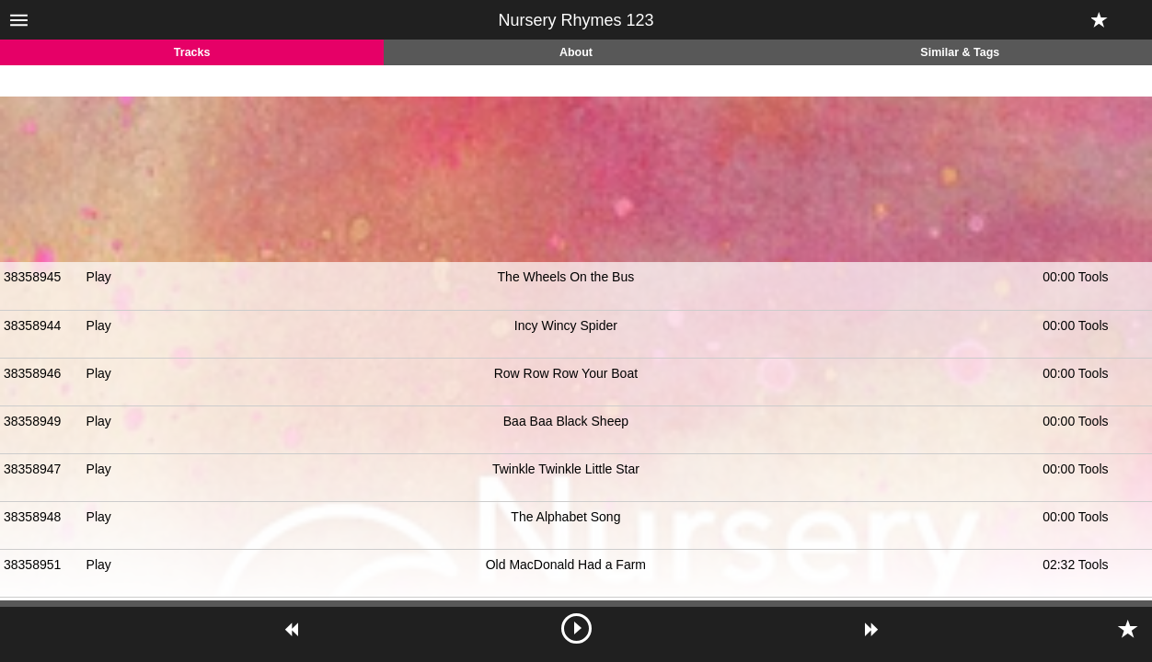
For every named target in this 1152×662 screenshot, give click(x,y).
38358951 (32, 564)
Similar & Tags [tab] (959, 52)
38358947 (32, 469)
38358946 (32, 373)
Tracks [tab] (192, 52)
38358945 (32, 276)
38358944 (32, 325)
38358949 (32, 421)
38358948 (32, 516)
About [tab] (576, 52)
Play (98, 276)
